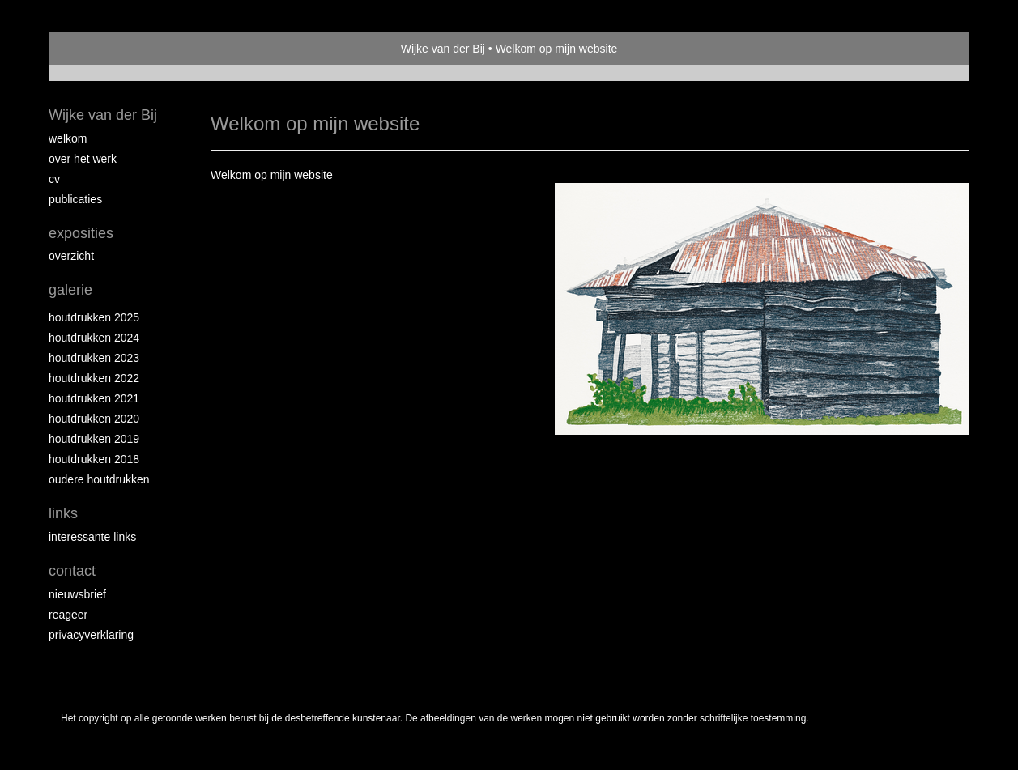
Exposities (81, 233)
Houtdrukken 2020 (94, 418)
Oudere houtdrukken (99, 479)
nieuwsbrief (77, 594)
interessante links (92, 536)
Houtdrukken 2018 (94, 459)
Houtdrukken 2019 (94, 438)
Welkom (68, 138)
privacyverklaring (91, 634)
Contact (72, 571)
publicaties (75, 199)
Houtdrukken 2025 (94, 317)
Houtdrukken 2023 (94, 357)
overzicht (71, 255)
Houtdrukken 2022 (94, 378)
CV (54, 178)
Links (63, 513)
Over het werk (83, 158)
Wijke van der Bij (443, 48)
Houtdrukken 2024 (94, 337)
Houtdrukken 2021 (94, 398)
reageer (68, 614)
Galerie (70, 290)
